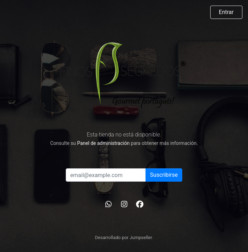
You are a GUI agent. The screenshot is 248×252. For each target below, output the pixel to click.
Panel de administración (103, 143)
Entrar (226, 12)
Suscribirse (164, 175)
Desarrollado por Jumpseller (123, 237)
